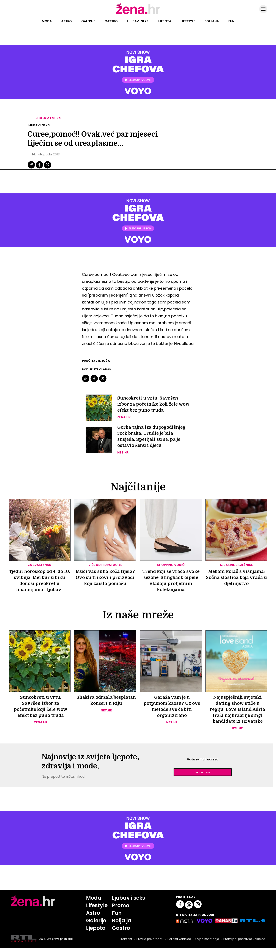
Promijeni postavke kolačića (244, 938)
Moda (47, 21)
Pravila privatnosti (149, 938)
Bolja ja (211, 21)
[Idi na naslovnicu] (138, 13)
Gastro (111, 21)
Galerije (88, 21)
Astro (66, 21)
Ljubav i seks (137, 21)
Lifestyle (188, 21)
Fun (231, 21)
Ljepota (164, 21)
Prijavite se (203, 772)
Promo (120, 905)
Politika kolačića (179, 938)
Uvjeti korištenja (207, 938)
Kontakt (126, 938)
